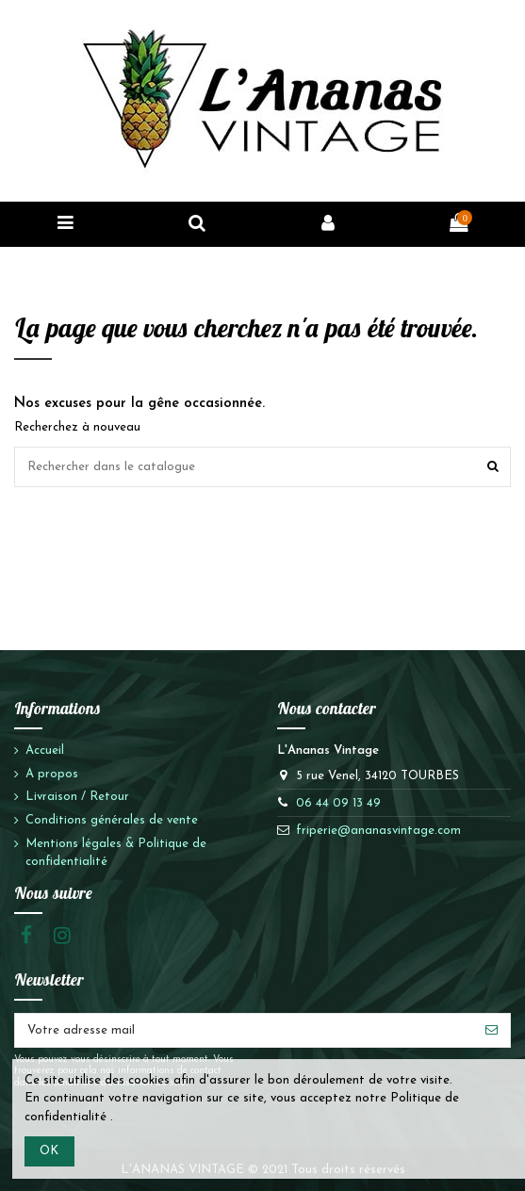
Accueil (44, 750)
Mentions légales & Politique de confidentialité (115, 853)
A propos (51, 774)
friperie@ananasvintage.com (378, 830)
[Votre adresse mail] (244, 1030)
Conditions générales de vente (111, 820)
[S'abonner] (491, 1030)
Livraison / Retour (77, 797)
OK (49, 1151)
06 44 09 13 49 (338, 803)
